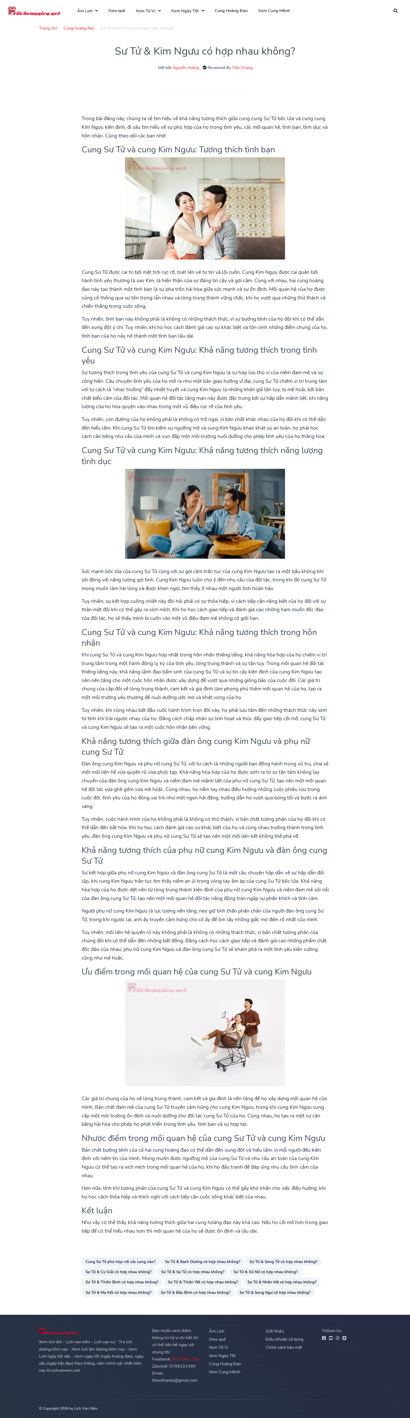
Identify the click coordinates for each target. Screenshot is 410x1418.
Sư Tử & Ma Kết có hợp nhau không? (118, 1292)
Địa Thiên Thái (185, 1359)
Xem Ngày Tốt (185, 11)
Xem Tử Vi (146, 11)
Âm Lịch (85, 11)
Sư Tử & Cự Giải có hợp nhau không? (119, 1272)
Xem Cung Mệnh (274, 11)
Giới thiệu (275, 1331)
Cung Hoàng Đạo (231, 11)
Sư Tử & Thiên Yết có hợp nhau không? (203, 1282)
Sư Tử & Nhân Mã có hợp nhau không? (282, 1282)
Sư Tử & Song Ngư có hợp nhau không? (275, 1292)
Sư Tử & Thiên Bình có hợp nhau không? (122, 1282)
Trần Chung (242, 67)
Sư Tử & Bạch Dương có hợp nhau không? (202, 1261)
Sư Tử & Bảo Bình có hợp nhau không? (195, 1292)
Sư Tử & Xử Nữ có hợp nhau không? (266, 1272)
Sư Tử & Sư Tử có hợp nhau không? (192, 1272)
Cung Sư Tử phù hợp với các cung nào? (121, 1261)
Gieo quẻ (116, 11)
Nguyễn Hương (186, 67)
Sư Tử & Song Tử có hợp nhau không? (283, 1261)
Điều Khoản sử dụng (284, 1339)
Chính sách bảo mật (284, 1347)
